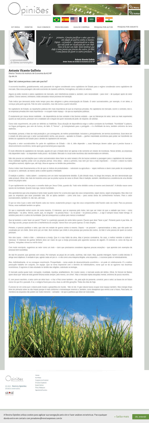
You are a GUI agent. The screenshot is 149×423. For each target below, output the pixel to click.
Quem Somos (39, 385)
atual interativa (9, 393)
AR (91, 19)
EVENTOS (28, 27)
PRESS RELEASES (62, 27)
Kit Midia (38, 377)
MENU (134, 6)
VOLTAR (134, 12)
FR (82, 19)
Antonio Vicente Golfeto (25, 70)
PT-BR (56, 19)
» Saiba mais (121, 416)
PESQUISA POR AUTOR (103, 27)
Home (37, 375)
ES (65, 19)
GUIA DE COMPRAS (81, 27)
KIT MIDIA (15, 27)
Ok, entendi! (140, 417)
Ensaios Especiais (41, 382)
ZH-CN (100, 19)
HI (109, 19)
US (74, 19)
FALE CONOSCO (43, 27)
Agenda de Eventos (41, 390)
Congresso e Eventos (41, 380)
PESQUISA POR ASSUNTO (127, 27)
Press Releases (40, 387)
